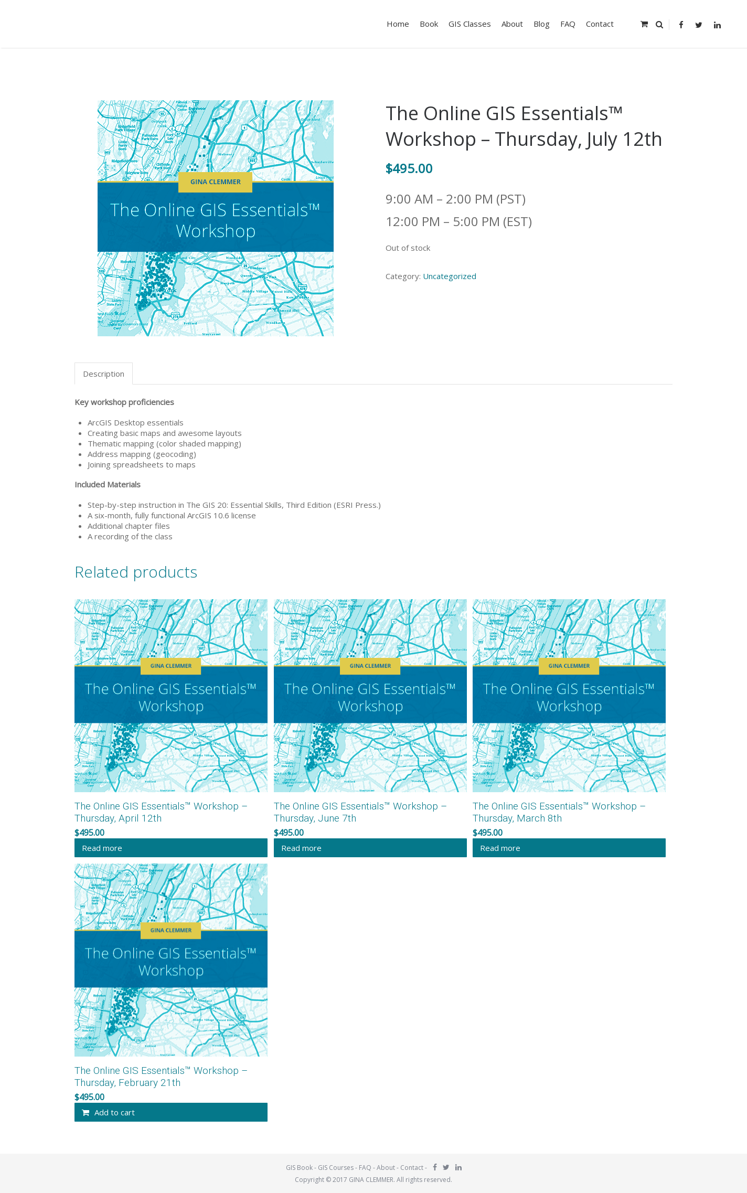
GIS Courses (336, 1167)
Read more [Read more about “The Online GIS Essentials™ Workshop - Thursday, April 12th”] (102, 848)
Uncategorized (449, 276)
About (512, 23)
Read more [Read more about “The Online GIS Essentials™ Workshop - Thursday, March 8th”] (500, 848)
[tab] (104, 373)
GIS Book (299, 1167)
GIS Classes (470, 23)
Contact (600, 23)
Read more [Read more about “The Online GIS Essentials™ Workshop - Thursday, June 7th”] (301, 848)
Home (398, 23)
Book (429, 23)
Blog (541, 23)
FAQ (567, 23)
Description (103, 373)
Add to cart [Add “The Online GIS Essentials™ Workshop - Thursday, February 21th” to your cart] (114, 1112)
